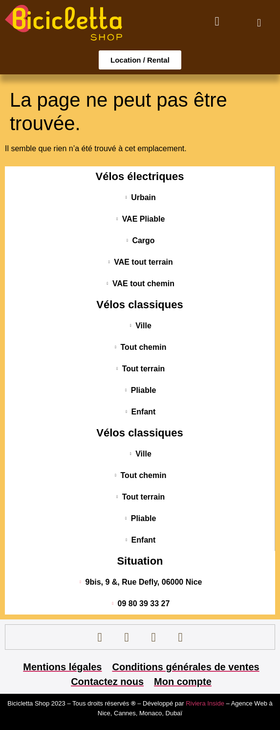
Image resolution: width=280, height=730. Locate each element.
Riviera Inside (206, 703)
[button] (258, 23)
